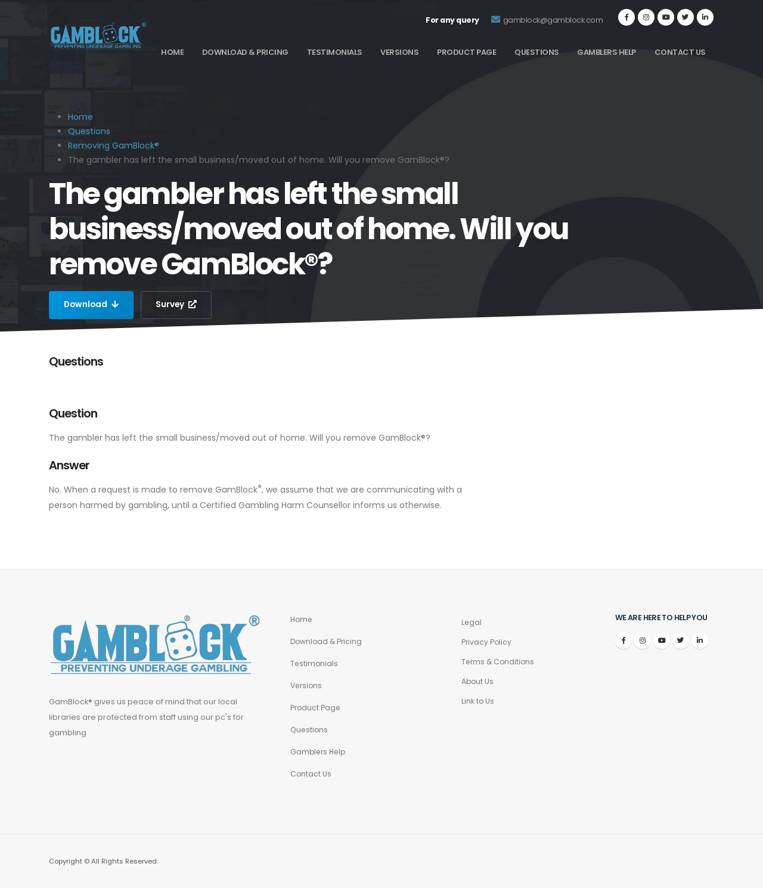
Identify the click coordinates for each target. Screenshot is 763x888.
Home (172, 52)
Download (92, 305)
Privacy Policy (487, 642)
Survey (178, 305)
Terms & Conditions (499, 662)
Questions (536, 52)
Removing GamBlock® (113, 145)
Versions (399, 52)
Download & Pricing (245, 52)
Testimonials (334, 52)
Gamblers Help (606, 52)
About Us (478, 681)
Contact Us (680, 52)
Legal (471, 622)
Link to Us (478, 701)
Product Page (466, 52)
